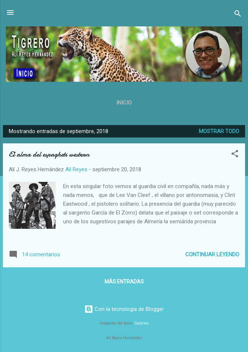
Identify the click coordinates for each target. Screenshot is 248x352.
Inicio (124, 102)
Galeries (141, 323)
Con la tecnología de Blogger (124, 309)
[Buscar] (237, 15)
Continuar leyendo (212, 254)
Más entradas (124, 282)
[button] (234, 155)
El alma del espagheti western (49, 154)
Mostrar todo (219, 131)
